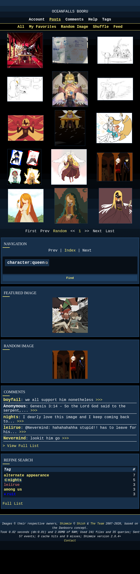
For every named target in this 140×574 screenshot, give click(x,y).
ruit (11, 516)
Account (37, 22)
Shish (81, 548)
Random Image (74, 30)
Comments (74, 22)
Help (92, 22)
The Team (97, 548)
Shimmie (66, 548)
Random (60, 235)
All (20, 30)
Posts (55, 22)
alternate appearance (26, 493)
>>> (99, 408)
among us (13, 510)
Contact (70, 565)
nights (10, 428)
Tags (106, 22)
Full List (28, 462)
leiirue (12, 441)
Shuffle (101, 30)
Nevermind (14, 453)
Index (70, 255)
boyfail (12, 408)
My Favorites (42, 30)
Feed (118, 30)
